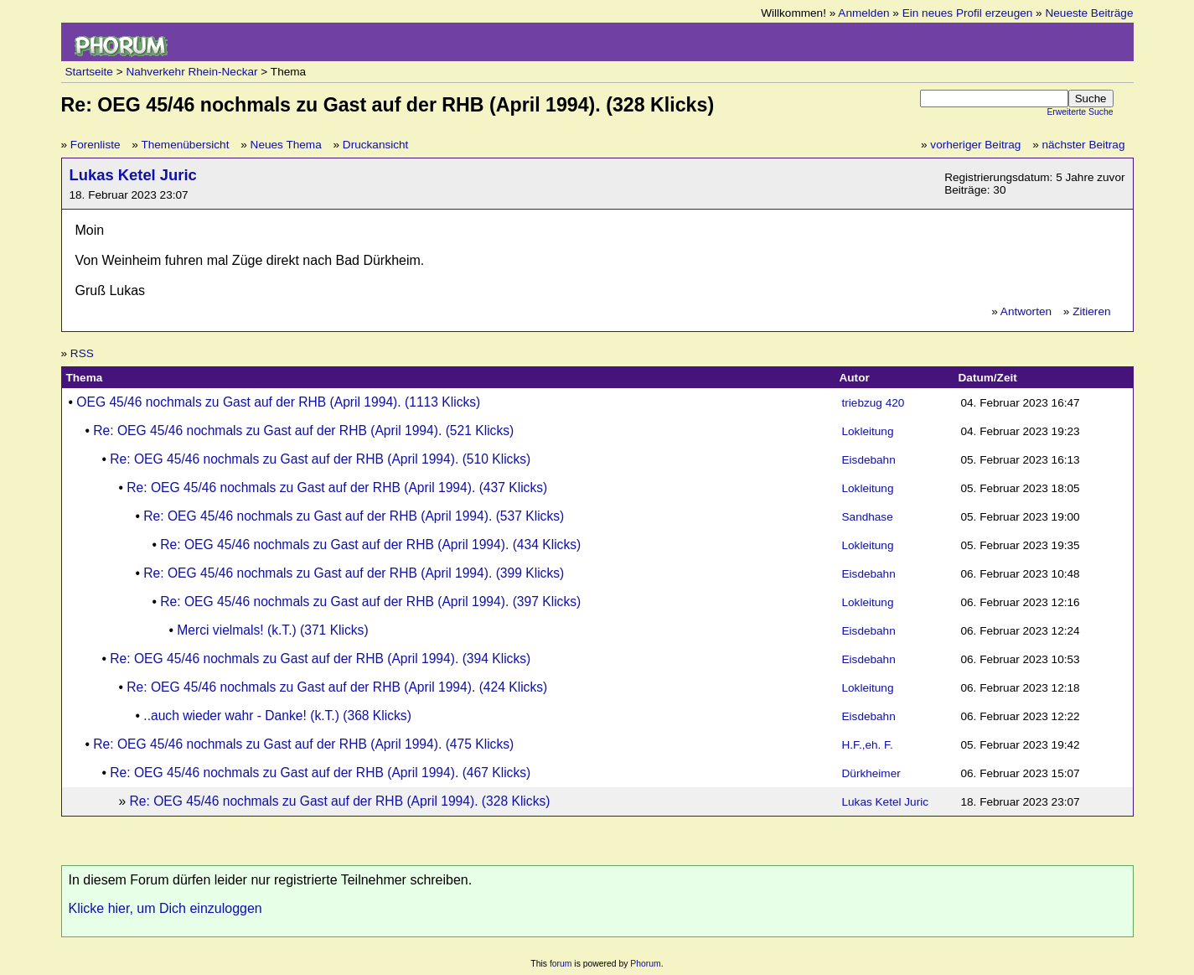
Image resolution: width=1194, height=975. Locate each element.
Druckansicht (376, 144)
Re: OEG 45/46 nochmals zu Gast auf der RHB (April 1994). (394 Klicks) (320, 658)
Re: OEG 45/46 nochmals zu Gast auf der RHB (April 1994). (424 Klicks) (337, 687)
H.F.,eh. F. (867, 745)
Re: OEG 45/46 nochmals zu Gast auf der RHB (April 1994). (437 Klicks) (337, 487)
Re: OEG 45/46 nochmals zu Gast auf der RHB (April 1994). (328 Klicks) (340, 801)
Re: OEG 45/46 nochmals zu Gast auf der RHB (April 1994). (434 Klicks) (370, 544)
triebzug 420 (873, 403)
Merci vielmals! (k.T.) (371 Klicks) (272, 630)
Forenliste (95, 144)
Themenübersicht (185, 144)
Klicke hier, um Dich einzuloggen (165, 908)
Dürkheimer (871, 773)
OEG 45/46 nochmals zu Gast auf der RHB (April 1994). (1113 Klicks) (278, 402)
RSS (82, 353)
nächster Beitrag (1083, 144)
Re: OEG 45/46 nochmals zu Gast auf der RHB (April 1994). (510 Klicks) (320, 459)
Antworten (1026, 311)
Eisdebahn (869, 460)
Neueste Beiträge (1089, 13)
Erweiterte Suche (1080, 112)
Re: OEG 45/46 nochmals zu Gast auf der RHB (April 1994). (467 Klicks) (320, 772)
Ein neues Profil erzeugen (967, 13)
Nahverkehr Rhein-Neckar (191, 71)
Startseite (89, 71)
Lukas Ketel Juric (133, 175)
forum (561, 963)
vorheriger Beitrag (975, 144)
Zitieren (1091, 311)
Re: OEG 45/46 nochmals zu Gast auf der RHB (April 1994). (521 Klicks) (303, 430)
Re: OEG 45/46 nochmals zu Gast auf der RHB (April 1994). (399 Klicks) (353, 573)
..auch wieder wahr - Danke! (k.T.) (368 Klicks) (277, 715)
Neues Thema (286, 144)
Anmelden (863, 13)
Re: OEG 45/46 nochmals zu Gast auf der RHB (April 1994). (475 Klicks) (303, 744)
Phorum (645, 963)
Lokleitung (868, 431)
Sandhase (867, 517)
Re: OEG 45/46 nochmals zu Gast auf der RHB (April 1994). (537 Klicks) (353, 516)
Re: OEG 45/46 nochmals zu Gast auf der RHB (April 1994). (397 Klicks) (370, 601)
